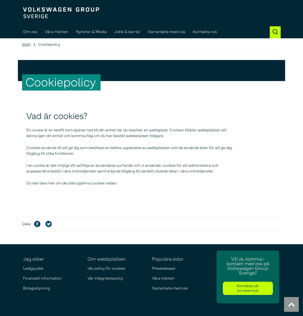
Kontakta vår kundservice (248, 288)
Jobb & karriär (127, 31)
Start (26, 44)
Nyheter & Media (91, 31)
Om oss (30, 31)
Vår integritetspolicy (105, 278)
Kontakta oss (205, 31)
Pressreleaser (164, 268)
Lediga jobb (33, 268)
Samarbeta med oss (166, 31)
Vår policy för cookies (106, 268)
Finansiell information (42, 278)
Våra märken (56, 31)
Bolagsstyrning (36, 288)
